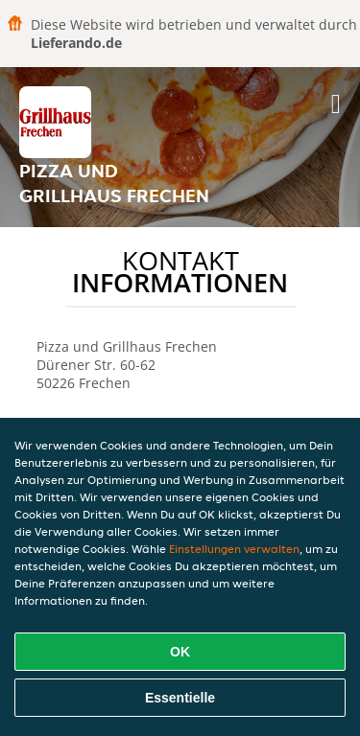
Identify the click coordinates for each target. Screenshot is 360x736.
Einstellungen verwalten (234, 548)
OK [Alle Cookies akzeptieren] (180, 651)
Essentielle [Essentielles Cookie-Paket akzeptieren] (180, 697)
